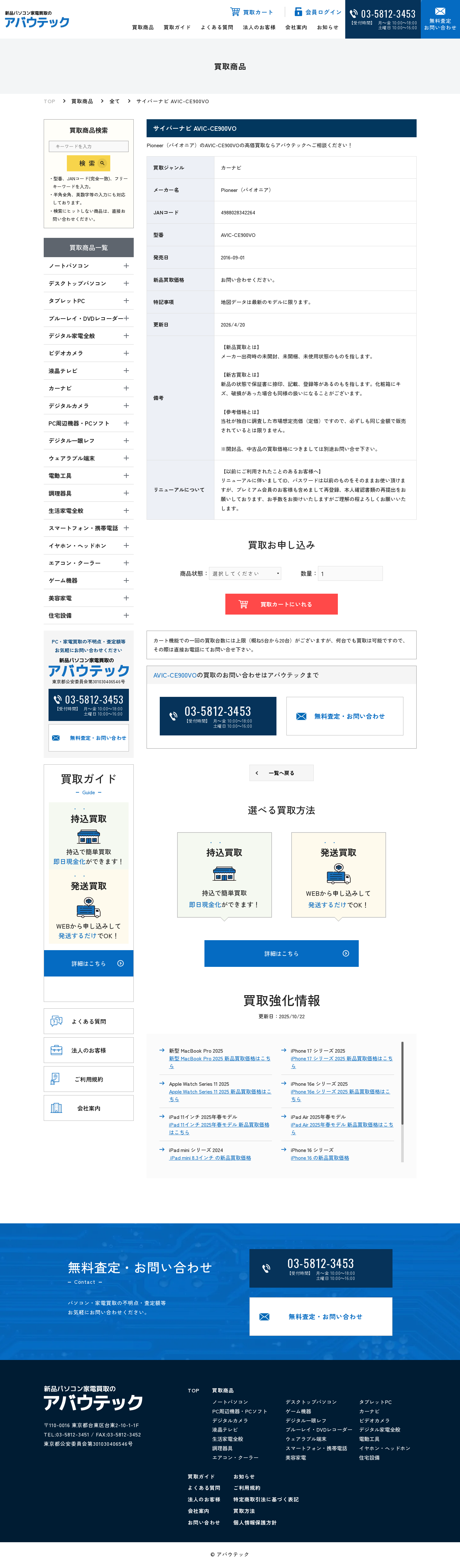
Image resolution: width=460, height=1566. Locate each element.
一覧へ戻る (281, 773)
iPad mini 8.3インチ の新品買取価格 (210, 1157)
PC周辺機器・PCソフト (239, 1411)
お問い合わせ (204, 1522)
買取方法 (244, 1511)
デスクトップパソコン (311, 1402)
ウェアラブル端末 (306, 1439)
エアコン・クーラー (235, 1457)
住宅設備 (369, 1457)
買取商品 (143, 27)
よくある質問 (217, 27)
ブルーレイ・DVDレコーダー (318, 1429)
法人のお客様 (259, 27)
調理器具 (222, 1448)
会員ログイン (323, 12)
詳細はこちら (97, 963)
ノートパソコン (230, 1402)
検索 (88, 163)
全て (114, 101)
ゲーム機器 (298, 1411)
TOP (49, 101)
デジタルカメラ (230, 1420)
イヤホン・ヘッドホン (384, 1448)
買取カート (258, 12)
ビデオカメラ (374, 1420)
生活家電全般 (227, 1439)
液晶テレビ (225, 1429)
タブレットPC (375, 1402)
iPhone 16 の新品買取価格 (320, 1157)
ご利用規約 (247, 1487)
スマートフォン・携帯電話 (316, 1448)
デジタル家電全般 (379, 1429)
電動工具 (369, 1439)
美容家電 (295, 1457)
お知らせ (328, 27)
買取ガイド (177, 27)
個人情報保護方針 (255, 1522)
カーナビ (369, 1411)
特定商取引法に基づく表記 (266, 1499)
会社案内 (296, 27)
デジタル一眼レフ (306, 1420)
